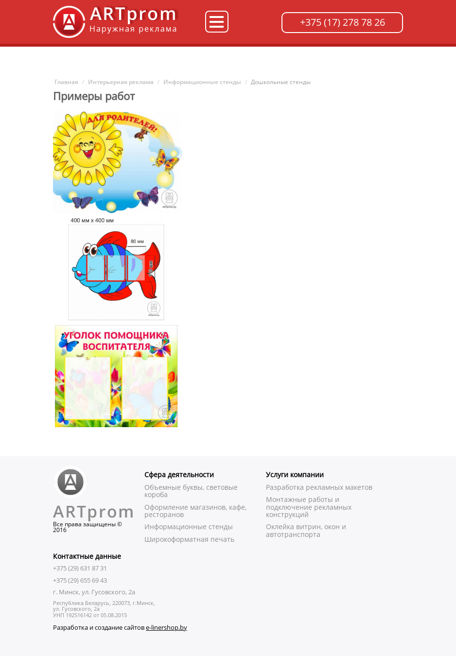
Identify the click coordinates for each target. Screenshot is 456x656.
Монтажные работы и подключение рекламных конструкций (308, 507)
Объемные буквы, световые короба (191, 491)
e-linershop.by (166, 627)
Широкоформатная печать (189, 539)
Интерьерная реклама (121, 82)
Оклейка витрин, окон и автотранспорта (306, 530)
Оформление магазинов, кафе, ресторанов (195, 510)
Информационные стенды (202, 82)
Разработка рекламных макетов (319, 487)
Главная (65, 82)
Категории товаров (216, 22)
